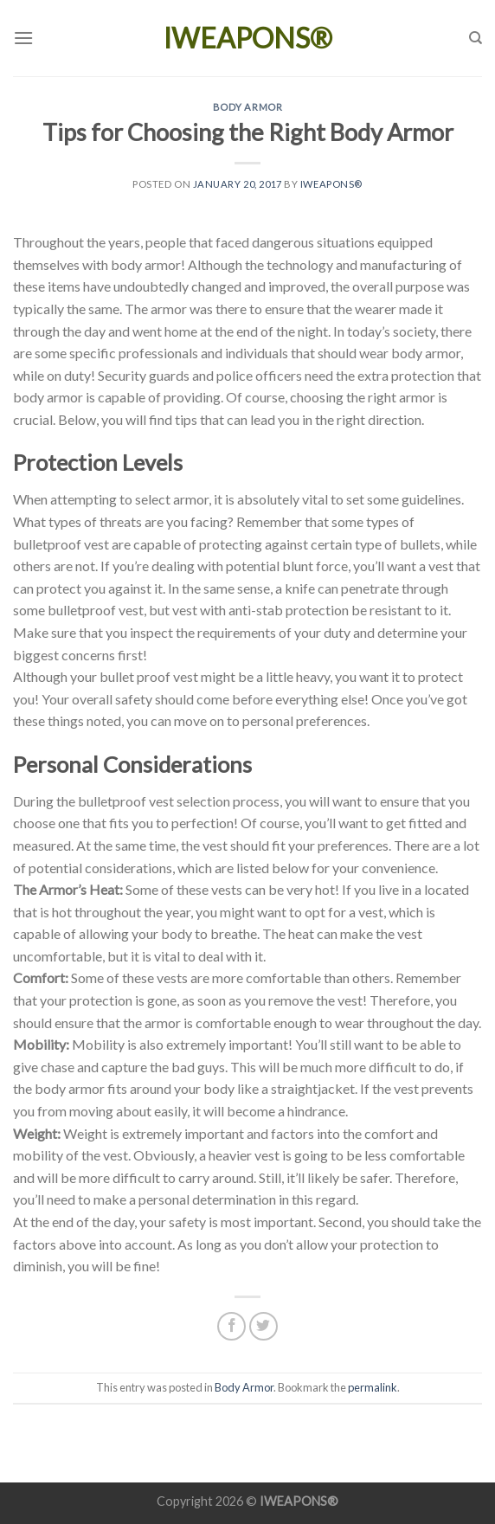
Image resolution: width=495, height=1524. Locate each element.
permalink (372, 1387)
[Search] (475, 38)
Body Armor (248, 107)
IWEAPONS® (248, 38)
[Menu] (23, 37)
